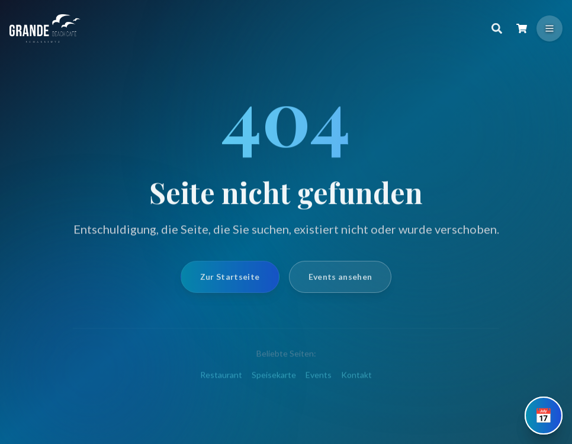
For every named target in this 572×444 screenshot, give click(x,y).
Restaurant (221, 381)
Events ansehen (340, 282)
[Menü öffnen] (549, 28)
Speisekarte (274, 381)
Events (319, 381)
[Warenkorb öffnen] (522, 28)
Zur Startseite (230, 282)
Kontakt (356, 381)
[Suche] (497, 28)
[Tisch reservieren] (544, 416)
